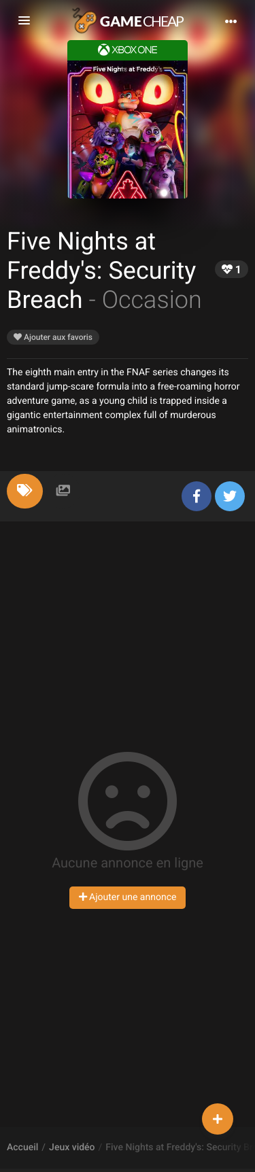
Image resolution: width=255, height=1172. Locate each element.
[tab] (25, 491)
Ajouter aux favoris (53, 337)
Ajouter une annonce (128, 897)
